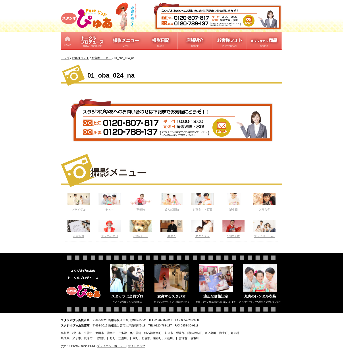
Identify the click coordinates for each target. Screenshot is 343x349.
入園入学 (264, 202)
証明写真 (78, 229)
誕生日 (233, 202)
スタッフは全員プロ (127, 296)
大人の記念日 (109, 229)
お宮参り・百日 (202, 202)
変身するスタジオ (171, 296)
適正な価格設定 (215, 296)
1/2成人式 (233, 229)
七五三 (109, 202)
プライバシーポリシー (111, 346)
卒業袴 (140, 202)
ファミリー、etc (264, 229)
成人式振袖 (171, 202)
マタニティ (202, 229)
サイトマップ (136, 346)
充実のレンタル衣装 (260, 296)
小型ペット (140, 229)
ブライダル (78, 202)
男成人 (171, 229)
